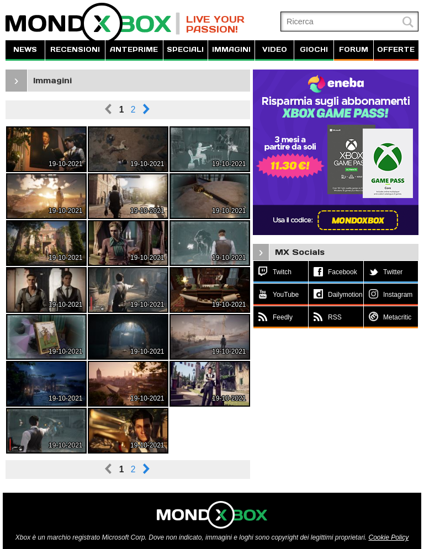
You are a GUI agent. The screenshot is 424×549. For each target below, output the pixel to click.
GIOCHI (314, 49)
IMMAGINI (231, 49)
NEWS (25, 49)
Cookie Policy (388, 537)
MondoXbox (93, 23)
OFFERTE (396, 49)
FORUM (353, 49)
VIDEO (274, 49)
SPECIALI (185, 49)
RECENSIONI (75, 49)
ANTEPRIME (134, 49)
